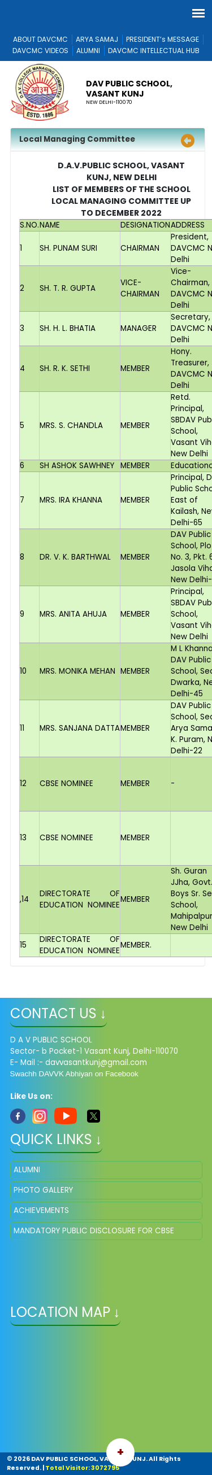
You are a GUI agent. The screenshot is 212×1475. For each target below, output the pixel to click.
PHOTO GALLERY (43, 1190)
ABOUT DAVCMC (40, 39)
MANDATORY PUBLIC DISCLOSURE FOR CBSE (94, 1230)
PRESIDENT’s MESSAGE (162, 39)
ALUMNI (88, 50)
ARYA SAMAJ (97, 39)
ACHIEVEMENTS (41, 1210)
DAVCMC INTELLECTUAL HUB (154, 50)
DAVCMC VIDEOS (40, 50)
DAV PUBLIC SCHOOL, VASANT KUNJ (129, 88)
